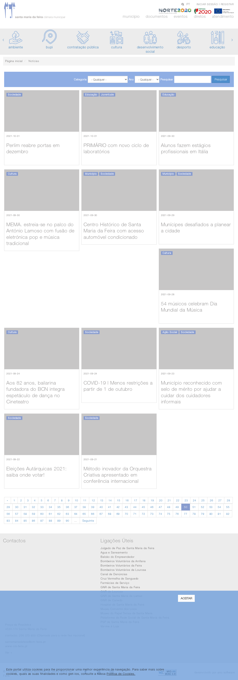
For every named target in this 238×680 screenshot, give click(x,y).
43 (126, 507)
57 (16, 513)
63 (67, 513)
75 (168, 513)
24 (194, 500)
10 (76, 500)
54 (219, 507)
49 (177, 507)
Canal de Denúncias (114, 574)
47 (160, 507)
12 (93, 500)
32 (33, 507)
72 (143, 513)
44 (135, 507)
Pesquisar (166, 79)
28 (228, 500)
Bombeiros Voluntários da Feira (121, 565)
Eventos (181, 16)
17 (135, 500)
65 (84, 513)
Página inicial (14, 61)
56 (8, 513)
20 (160, 500)
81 (219, 513)
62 (59, 513)
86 (33, 520)
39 (92, 507)
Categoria (80, 79)
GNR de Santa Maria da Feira (120, 587)
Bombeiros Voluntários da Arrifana (123, 561)
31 (25, 507)
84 (16, 520)
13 (101, 500)
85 (25, 520)
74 (160, 513)
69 (118, 513)
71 (135, 513)
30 (16, 507)
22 (177, 500)
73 (152, 513)
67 (101, 513)
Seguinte (88, 520)
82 (228, 513)
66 (92, 513)
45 (143, 507)
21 (169, 500)
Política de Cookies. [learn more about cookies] (121, 673)
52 (202, 507)
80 (211, 513)
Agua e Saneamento (114, 552)
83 (8, 520)
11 (85, 500)
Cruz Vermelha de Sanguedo (120, 578)
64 (76, 513)
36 (67, 507)
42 (118, 507)
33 (42, 507)
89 (59, 520)
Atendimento (223, 16)
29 (8, 507)
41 (109, 507)
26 (211, 500)
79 (202, 513)
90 (67, 520)
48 (168, 507)
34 (50, 507)
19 (152, 500)
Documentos (157, 16)
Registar (227, 4)
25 (203, 500)
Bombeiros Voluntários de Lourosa (123, 569)
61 (50, 513)
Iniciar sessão (207, 4)
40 (101, 507)
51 (194, 507)
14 (110, 500)
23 (186, 500)
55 (228, 507)
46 (152, 507)
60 (42, 513)
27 (220, 500)
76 (177, 513)
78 (194, 513)
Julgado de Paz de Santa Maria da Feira (127, 548)
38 (84, 507)
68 (109, 513)
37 (76, 507)
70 (126, 513)
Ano (131, 79)
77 (185, 513)
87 (42, 520)
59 (33, 513)
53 (211, 507)
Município (131, 16)
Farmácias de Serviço (115, 582)
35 (59, 507)
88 (50, 520)
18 (144, 500)
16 (127, 500)
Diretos (200, 16)
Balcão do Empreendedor (118, 556)
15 (118, 500)
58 (25, 513)
